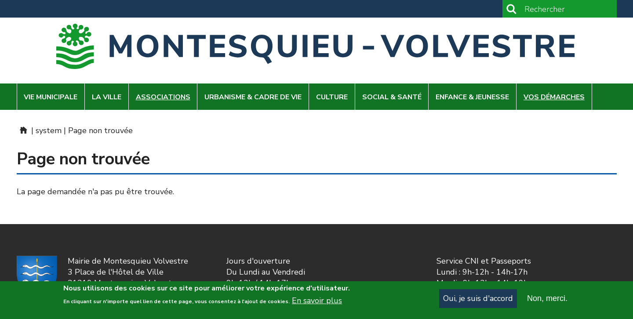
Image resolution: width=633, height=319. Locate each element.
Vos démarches (554, 97)
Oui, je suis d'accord (478, 300)
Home (23, 130)
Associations (163, 97)
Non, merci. (547, 300)
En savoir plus (317, 302)
